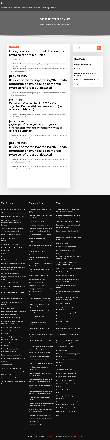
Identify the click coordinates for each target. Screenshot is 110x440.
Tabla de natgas (6, 365)
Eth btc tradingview (35, 242)
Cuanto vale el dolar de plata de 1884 (86, 80)
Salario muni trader (62, 243)
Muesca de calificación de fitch (66, 247)
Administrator (16, 59)
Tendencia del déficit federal (11, 368)
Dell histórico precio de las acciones (13, 263)
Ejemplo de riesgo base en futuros (67, 408)
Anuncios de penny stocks (37, 279)
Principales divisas (35, 295)
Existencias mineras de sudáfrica (39, 415)
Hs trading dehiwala (63, 303)
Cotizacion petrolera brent (65, 380)
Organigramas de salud (36, 221)
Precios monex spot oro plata (66, 275)
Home (42, 25)
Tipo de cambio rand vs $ (9, 283)
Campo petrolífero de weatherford (40, 363)
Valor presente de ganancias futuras (68, 268)
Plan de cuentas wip (8, 308)
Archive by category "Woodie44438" (58, 25)
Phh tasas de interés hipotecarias (12, 260)
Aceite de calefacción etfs (37, 238)
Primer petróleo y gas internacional (13, 209)
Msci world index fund (36, 425)
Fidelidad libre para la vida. (83, 65)
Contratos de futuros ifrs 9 (38, 360)
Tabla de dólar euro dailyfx (65, 346)
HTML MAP (79, 436)
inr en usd (6, 3)
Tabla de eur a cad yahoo (9, 378)
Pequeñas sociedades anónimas (11, 298)
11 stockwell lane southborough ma (13, 213)
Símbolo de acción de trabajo (11, 318)
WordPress (50, 436)
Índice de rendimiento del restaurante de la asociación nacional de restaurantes (68, 256)
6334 (57, 415)
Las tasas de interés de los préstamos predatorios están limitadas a (11, 222)
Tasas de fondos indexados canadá (68, 221)
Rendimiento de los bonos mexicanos (68, 272)
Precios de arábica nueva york (11, 235)
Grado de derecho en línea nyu (66, 411)
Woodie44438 (14, 46)
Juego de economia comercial (66, 373)
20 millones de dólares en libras (11, 244)
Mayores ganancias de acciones (66, 377)
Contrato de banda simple (10, 273)
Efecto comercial (61, 350)
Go (99, 48)
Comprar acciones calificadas (10, 327)
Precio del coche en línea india (84, 69)
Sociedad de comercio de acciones (40, 235)
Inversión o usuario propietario (39, 356)
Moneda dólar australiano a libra (39, 275)
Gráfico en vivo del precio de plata (12, 217)
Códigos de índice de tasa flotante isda (87, 84)
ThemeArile (72, 436)
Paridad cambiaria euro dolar (38, 225)
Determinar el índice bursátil (65, 250)
